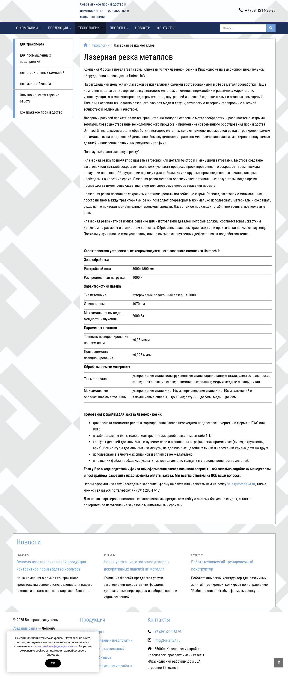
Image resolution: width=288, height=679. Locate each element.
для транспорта (32, 44)
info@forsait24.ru (167, 640)
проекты (119, 28)
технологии (90, 28)
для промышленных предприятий (35, 58)
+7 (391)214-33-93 (257, 10)
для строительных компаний (42, 72)
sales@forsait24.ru (241, 484)
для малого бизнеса (35, 83)
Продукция (59, 28)
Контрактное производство (41, 112)
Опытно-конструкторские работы (39, 98)
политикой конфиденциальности (56, 646)
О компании (28, 28)
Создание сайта (25, 628)
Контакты (165, 28)
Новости (142, 28)
